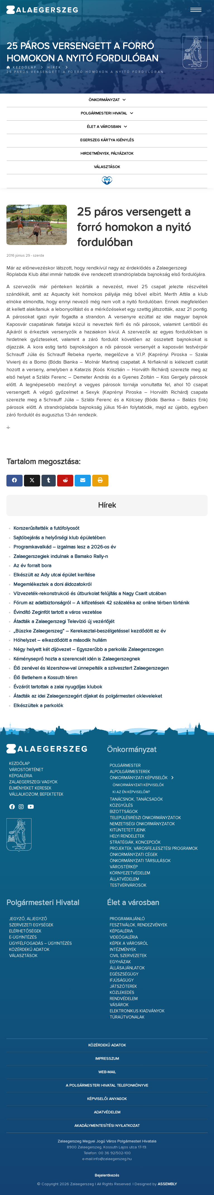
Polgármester (125, 766)
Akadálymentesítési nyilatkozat (107, 1126)
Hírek (54, 67)
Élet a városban (104, 127)
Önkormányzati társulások (140, 861)
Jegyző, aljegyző (28, 919)
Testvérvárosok (128, 885)
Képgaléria (20, 776)
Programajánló (127, 919)
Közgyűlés (121, 805)
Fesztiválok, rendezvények (138, 925)
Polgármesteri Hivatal (104, 113)
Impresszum (107, 1059)
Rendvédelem (124, 999)
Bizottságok (124, 812)
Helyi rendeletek (127, 836)
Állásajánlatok (127, 968)
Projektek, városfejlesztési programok (154, 848)
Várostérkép (124, 867)
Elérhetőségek (25, 931)
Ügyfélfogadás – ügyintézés (40, 943)
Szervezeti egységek (31, 925)
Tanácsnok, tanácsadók (136, 799)
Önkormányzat (104, 100)
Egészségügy (124, 974)
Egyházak (120, 962)
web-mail (107, 1072)
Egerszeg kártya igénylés (107, 140)
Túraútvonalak (127, 1017)
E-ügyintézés (23, 937)
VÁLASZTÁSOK (107, 167)
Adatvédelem (107, 1112)
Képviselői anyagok (107, 1099)
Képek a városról (129, 943)
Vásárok (119, 1005)
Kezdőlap (21, 67)
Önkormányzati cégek (134, 855)
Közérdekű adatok (29, 950)
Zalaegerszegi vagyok (33, 782)
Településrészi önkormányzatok (145, 818)
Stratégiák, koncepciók (135, 842)
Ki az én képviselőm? (131, 792)
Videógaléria (124, 937)
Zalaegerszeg (42, 10)
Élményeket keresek (30, 788)
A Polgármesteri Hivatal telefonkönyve (107, 1085)
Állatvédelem (124, 879)
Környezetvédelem (130, 873)
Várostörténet (26, 770)
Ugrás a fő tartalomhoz (194, 2)
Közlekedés (122, 993)
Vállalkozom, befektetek (36, 794)
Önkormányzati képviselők (139, 778)
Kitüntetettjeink (128, 830)
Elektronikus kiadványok (137, 1011)
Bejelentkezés (107, 1175)
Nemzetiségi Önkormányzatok (142, 824)
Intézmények (123, 950)
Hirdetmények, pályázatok (107, 154)
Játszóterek (123, 986)
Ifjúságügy (122, 980)
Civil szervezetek (128, 956)
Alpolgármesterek (130, 772)
